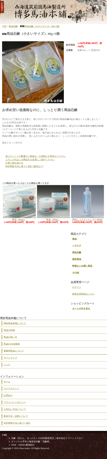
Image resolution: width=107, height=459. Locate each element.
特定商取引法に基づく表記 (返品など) (24, 166)
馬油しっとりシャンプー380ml (87, 219)
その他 (75, 272)
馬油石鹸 (13, 26)
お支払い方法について (15, 409)
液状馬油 (76, 259)
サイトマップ (10, 358)
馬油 (74, 239)
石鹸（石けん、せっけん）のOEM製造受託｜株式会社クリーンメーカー (47, 438)
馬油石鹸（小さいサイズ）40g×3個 (39, 26)
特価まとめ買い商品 (82, 266)
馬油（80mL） (19, 219)
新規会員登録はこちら (83, 294)
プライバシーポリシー (15, 402)
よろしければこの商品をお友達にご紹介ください (30, 159)
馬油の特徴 (9, 330)
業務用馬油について (14, 351)
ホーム (7, 382)
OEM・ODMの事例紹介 (23, 445)
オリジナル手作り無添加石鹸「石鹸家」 (31, 441)
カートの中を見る (81, 308)
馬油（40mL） (53, 219)
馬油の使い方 (10, 337)
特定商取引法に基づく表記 (17, 423)
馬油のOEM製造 (12, 344)
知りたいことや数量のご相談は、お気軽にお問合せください (35, 156)
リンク (7, 365)
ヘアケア (76, 245)
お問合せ (8, 395)
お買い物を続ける (14, 163)
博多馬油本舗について (15, 323)
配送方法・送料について (16, 416)
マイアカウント (11, 388)
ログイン (76, 287)
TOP (4, 26)
